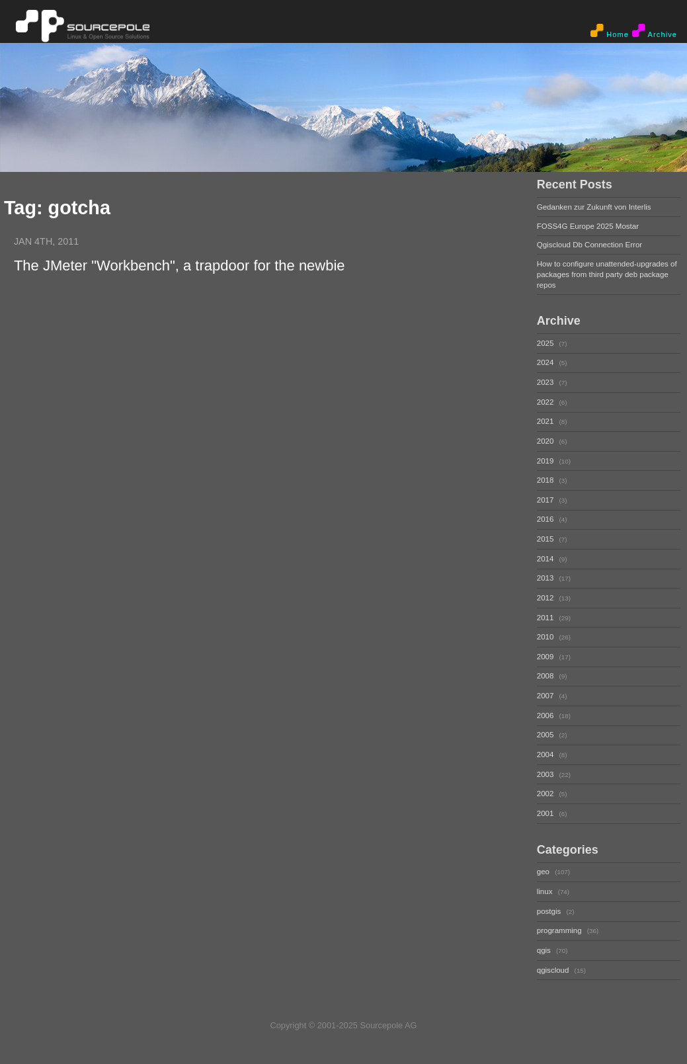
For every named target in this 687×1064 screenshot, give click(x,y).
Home (609, 31)
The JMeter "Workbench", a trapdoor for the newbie (179, 265)
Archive (654, 31)
